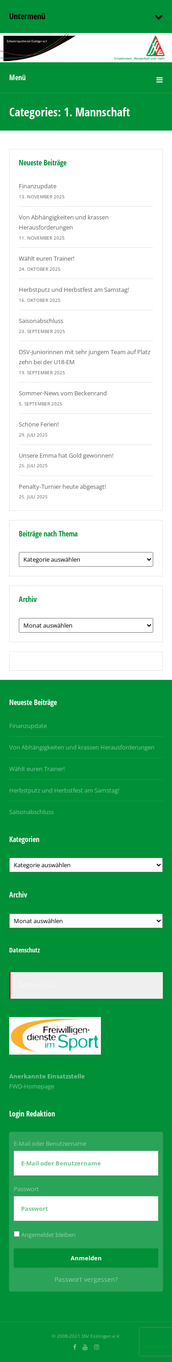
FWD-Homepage (31, 1086)
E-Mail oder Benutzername (50, 1143)
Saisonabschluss (41, 321)
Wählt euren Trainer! (46, 258)
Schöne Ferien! (39, 424)
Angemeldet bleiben (45, 1235)
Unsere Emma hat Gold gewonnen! (66, 455)
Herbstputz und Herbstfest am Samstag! (74, 289)
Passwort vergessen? (86, 1279)
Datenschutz (37, 985)
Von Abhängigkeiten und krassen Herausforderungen (82, 747)
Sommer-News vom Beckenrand (63, 393)
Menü (17, 77)
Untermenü (27, 16)
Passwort (26, 1189)
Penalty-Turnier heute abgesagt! (62, 486)
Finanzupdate (37, 186)
